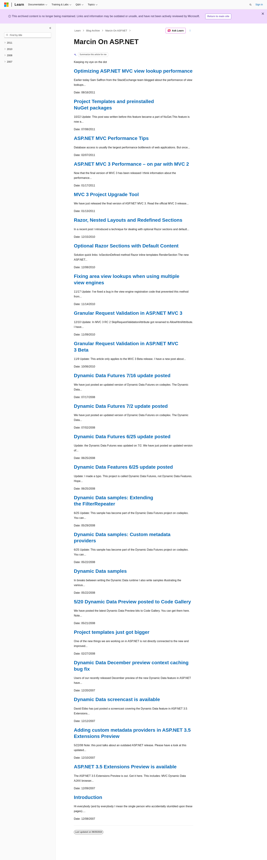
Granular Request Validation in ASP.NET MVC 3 (128, 313)
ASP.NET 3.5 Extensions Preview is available (125, 766)
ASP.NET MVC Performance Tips (111, 138)
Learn (78, 30)
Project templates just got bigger (111, 632)
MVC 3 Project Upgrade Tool (106, 194)
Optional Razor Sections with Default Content (126, 246)
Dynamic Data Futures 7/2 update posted (121, 406)
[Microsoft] (6, 4)
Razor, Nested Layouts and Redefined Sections (128, 220)
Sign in (259, 4)
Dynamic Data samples (100, 571)
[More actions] (190, 30)
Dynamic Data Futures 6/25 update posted (122, 436)
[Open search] (250, 5)
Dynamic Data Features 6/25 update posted (123, 467)
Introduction (88, 797)
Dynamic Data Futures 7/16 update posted (122, 375)
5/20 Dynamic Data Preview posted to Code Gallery (132, 601)
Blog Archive (93, 30)
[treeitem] (27, 43)
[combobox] (27, 35)
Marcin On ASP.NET (116, 30)
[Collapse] (50, 28)
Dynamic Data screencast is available (117, 699)
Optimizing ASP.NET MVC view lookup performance (133, 71)
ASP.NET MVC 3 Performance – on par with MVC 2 (131, 164)
